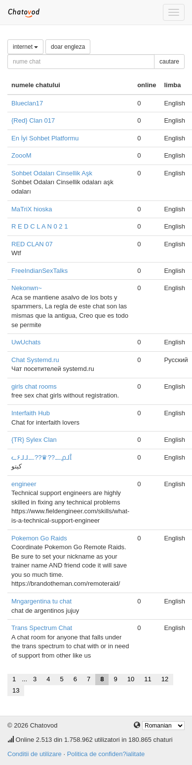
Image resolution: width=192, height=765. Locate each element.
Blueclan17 (27, 103)
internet (25, 46)
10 (130, 679)
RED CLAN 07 (32, 244)
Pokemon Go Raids (39, 538)
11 (147, 679)
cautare (169, 61)
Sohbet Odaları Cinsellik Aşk (51, 173)
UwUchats (25, 342)
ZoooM (21, 155)
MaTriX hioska (31, 209)
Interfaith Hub (30, 413)
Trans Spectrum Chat (41, 628)
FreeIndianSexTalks (39, 270)
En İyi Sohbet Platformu (45, 138)
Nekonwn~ (26, 288)
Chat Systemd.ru (35, 360)
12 (164, 679)
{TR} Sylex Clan (34, 439)
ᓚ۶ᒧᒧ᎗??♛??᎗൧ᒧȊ (41, 457)
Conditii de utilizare (34, 754)
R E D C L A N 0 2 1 (39, 226)
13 (15, 690)
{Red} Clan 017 (33, 120)
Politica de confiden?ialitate (106, 754)
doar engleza (68, 46)
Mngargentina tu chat (41, 601)
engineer (24, 484)
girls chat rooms (34, 386)
